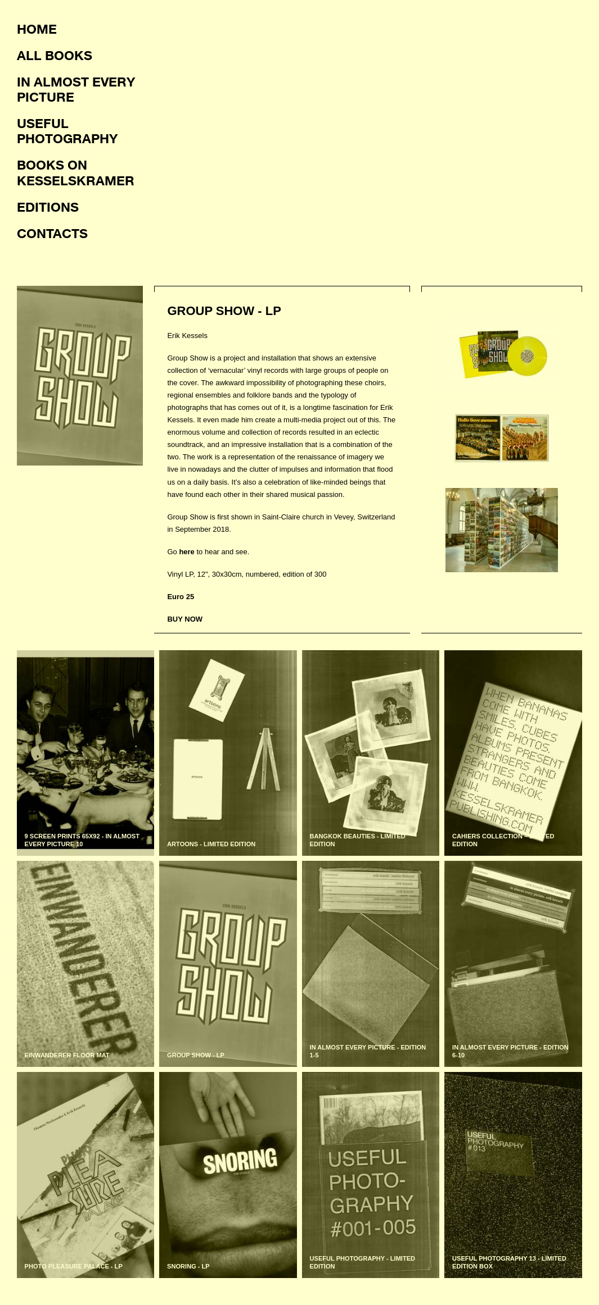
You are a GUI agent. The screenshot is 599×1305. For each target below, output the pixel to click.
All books (54, 55)
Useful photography (67, 130)
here (186, 551)
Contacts (52, 233)
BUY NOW (184, 619)
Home (37, 28)
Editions (48, 207)
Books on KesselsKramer (75, 172)
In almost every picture (76, 89)
